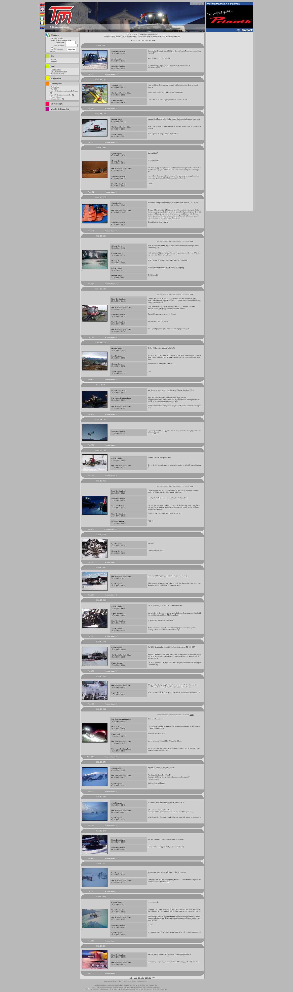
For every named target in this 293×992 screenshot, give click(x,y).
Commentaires (57, 99)
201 (139, 40)
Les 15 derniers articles (59, 71)
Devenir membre (57, 38)
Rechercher (55, 87)
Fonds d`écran (56, 97)
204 (149, 40)
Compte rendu (56, 69)
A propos (54, 61)
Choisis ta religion (197, 4)
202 (142, 40)
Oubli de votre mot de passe (61, 40)
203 (146, 40)
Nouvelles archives (57, 73)
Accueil (53, 59)
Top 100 (54, 89)
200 (135, 40)
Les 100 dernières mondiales (62, 95)
